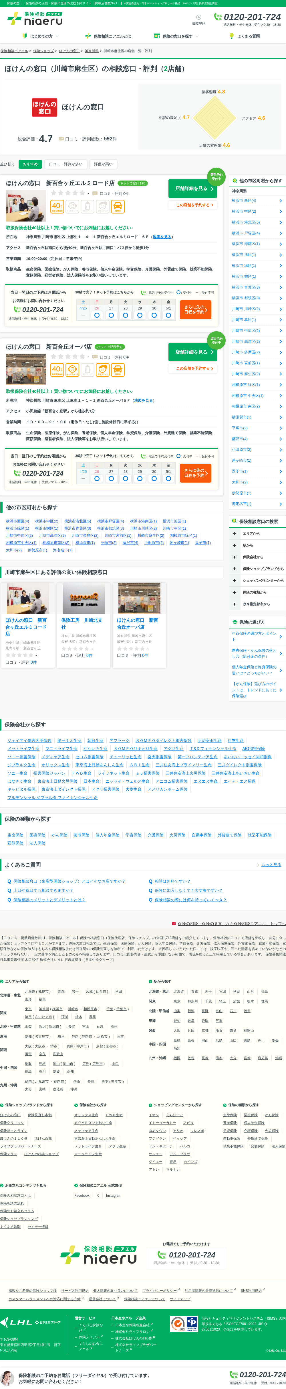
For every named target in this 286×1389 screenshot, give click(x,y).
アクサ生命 (174, 748)
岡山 (56, 1064)
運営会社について (102, 1299)
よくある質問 (10, 1227)
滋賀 (28, 1054)
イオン (154, 1115)
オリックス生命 (55, 765)
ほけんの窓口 (10, 1115)
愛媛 (56, 1071)
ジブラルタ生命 (21, 765)
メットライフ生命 (23, 748)
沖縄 (73, 1089)
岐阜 (61, 1037)
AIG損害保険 (253, 748)
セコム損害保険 (90, 757)
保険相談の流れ (12, 1203)
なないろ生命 (96, 748)
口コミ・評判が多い (66, 164)
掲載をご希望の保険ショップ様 (33, 1291)
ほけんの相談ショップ (41, 1154)
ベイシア (180, 1139)
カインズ (190, 1162)
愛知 (28, 1037)
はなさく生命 (19, 781)
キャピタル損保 (21, 789)
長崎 (91, 1082)
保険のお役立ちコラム (17, 1211)
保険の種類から (255, 592)
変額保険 (15, 843)
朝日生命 (96, 740)
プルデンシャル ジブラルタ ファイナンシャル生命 (52, 797)
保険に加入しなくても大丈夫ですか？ (189, 890)
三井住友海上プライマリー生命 (184, 765)
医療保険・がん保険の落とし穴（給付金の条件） (254, 653)
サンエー (155, 1154)
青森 (61, 992)
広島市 (97, 1064)
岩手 (75, 992)
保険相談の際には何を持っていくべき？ (191, 900)
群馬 (92, 1017)
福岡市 (59, 1082)
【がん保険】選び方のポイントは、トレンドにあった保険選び (254, 690)
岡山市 (68, 1064)
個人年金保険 (108, 835)
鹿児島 (58, 1089)
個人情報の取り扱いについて (115, 1291)
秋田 (118, 992)
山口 (115, 1064)
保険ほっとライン (13, 1131)
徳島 (28, 1071)
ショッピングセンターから (263, 581)
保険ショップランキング (19, 1219)
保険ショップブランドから (263, 569)
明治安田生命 (210, 740)
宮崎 (42, 1089)
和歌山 (58, 1054)
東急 (173, 1162)
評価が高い (103, 164)
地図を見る (162, 237)
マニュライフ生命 (61, 748)
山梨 (28, 1026)
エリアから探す (17, 981)
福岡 (28, 1082)
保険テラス (8, 1154)
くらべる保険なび (91, 1328)
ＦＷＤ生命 (82, 773)
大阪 (28, 1046)
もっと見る (271, 864)
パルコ (185, 1146)
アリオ (178, 1131)
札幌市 (43, 992)
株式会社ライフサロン (132, 1332)
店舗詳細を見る (191, 188)
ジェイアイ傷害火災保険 (29, 740)
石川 (99, 1026)
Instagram (113, 1196)
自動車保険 (202, 835)
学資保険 (134, 835)
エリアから (251, 534)
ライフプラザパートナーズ (20, 1146)
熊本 (105, 1082)
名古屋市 (42, 1037)
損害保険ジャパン (49, 773)
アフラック (120, 740)
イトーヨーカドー (162, 1123)
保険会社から (253, 557)
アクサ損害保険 (106, 789)
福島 (42, 999)
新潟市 (54, 1026)
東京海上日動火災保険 (57, 781)
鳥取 (28, 1064)
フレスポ (197, 1131)
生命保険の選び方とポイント (254, 636)
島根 (42, 1064)
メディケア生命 (55, 757)
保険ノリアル (89, 1337)
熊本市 (116, 1082)
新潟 (42, 1026)
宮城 (89, 992)
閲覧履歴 (198, 23)
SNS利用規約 (251, 1291)
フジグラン (157, 1139)
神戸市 (81, 1046)
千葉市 (121, 1009)
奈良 (42, 1054)
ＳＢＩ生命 (140, 765)
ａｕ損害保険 (148, 773)
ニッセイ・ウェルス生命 (128, 781)
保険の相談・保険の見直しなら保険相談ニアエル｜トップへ (232, 923)
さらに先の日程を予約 (194, 309)
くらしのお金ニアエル (91, 1346)
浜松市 (102, 1037)
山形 (28, 999)
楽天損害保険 (160, 757)
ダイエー (155, 1162)
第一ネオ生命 (69, 740)
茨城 (64, 1017)
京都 (99, 1046)
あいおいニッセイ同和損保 (248, 757)
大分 (28, 1089)
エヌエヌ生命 (206, 781)
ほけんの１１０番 (13, 1139)
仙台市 (101, 992)
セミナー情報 (38, 1227)
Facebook (82, 1196)
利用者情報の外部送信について (209, 1291)
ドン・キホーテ (161, 1146)
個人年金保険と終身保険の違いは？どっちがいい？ (254, 670)
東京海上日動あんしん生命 (100, 765)
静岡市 (87, 1037)
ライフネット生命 (114, 773)
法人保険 (37, 843)
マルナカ (173, 1169)
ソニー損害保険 (21, 757)
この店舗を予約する (193, 205)
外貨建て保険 (230, 835)
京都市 (111, 1046)
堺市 (53, 1046)
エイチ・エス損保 (240, 781)
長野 (71, 1026)
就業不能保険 (260, 835)
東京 (28, 1009)
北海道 (30, 992)
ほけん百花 (43, 1139)
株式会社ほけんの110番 (133, 1338)
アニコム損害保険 (172, 781)
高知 (70, 1071)
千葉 (109, 1009)
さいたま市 (43, 1017)
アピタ (188, 1123)
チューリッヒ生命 (126, 757)
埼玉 (28, 1017)
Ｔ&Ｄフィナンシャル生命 (213, 748)
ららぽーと (174, 1115)
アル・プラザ (180, 1154)
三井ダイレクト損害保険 (240, 765)
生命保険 (15, 835)
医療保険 (37, 835)
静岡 (75, 1037)
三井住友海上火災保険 (186, 773)
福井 (113, 1026)
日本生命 (92, 781)
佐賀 (77, 1082)
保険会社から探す (93, 1105)
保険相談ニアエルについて (144, 1299)
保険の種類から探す (243, 1105)
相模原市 (90, 1009)
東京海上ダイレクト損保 (63, 789)
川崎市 (73, 1009)
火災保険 (178, 835)
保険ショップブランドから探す (29, 1105)
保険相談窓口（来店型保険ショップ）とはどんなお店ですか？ (69, 881)
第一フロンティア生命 (198, 757)
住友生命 (236, 740)
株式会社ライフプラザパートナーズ (135, 1347)
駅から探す (162, 981)
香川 (42, 1071)
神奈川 (44, 1009)
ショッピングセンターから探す (178, 1105)
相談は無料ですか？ (173, 881)
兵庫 (70, 1046)
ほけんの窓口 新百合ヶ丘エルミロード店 (26, 627)
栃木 (78, 1017)
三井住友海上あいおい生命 (236, 773)
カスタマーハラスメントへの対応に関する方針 (45, 1299)
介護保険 (156, 835)
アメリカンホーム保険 (168, 789)
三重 (120, 1037)
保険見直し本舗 (40, 1115)
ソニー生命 (17, 773)
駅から (248, 545)
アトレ (154, 1169)
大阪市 (40, 1046)
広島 (85, 1064)
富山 (85, 1026)
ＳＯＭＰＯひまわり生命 (136, 748)
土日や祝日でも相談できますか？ (43, 890)
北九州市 (42, 1082)
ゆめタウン (157, 1131)
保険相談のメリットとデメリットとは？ (49, 900)
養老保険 (82, 835)
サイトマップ (180, 1299)
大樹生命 (134, 789)
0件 (34, 662)
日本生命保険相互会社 (132, 1325)
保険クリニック (12, 1123)
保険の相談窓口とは (15, 1196)
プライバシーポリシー (159, 1291)
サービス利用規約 (75, 1291)
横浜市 (57, 1009)
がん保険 (59, 835)
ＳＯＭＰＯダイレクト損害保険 (164, 740)
